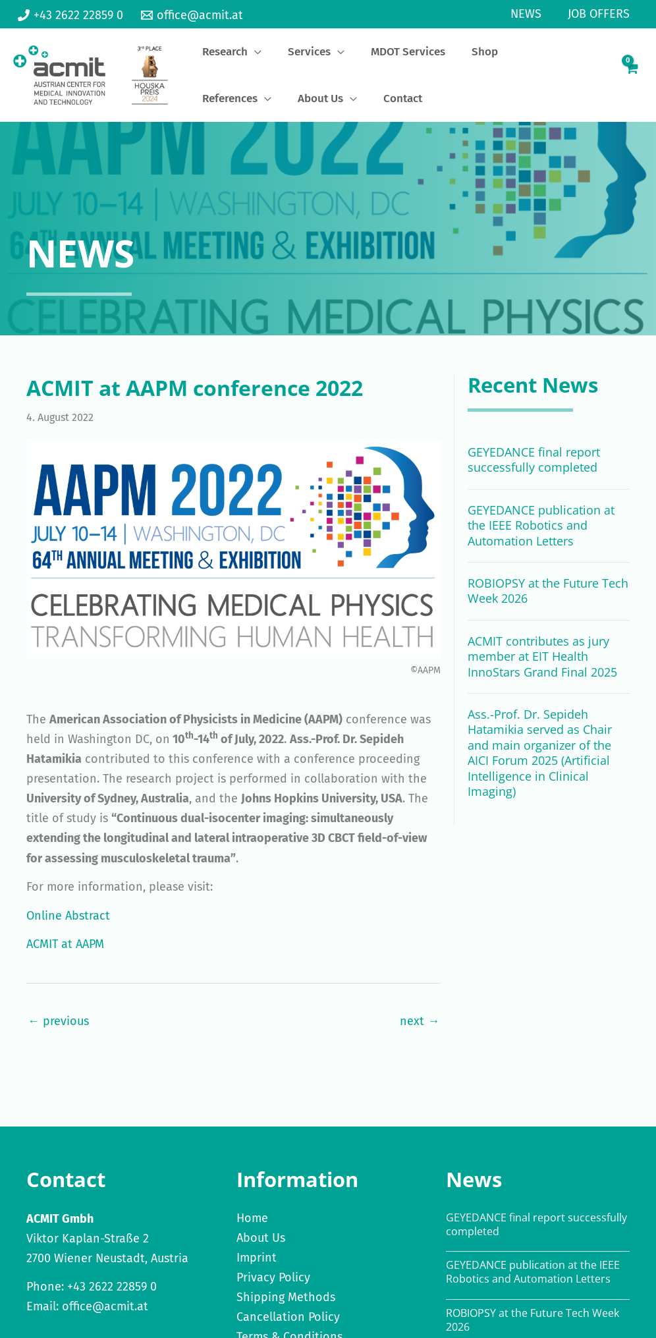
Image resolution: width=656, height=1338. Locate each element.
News (529, 14)
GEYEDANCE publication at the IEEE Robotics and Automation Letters (541, 533)
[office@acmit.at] (191, 15)
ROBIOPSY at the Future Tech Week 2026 (548, 598)
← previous (58, 1029)
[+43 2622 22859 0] (70, 15)
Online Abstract (68, 923)
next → (419, 1029)
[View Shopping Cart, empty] (631, 79)
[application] (243, 56)
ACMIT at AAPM (65, 952)
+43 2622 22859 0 (112, 1294)
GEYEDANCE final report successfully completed (534, 467)
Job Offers (600, 14)
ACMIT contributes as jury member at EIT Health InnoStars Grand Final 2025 (542, 664)
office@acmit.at (105, 1314)
